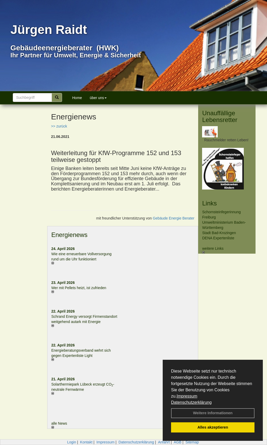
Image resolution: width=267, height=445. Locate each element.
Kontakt (86, 442)
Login (71, 442)
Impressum (187, 396)
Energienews (69, 234)
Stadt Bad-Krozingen (219, 233)
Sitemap (192, 442)
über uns (98, 98)
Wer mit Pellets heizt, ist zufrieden (78, 288)
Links (209, 203)
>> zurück (59, 126)
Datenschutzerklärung (191, 402)
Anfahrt (164, 442)
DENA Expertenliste (218, 238)
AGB (177, 442)
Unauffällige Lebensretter (219, 116)
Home (77, 98)
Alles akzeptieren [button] (212, 427)
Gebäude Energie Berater (174, 218)
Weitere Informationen (213, 413)
